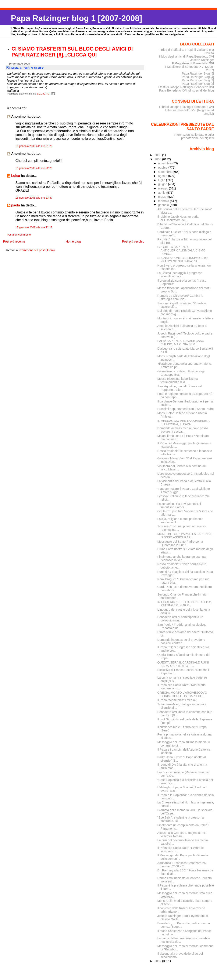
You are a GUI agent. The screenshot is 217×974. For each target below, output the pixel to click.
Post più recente (14, 241)
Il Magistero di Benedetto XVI (193, 63)
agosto (163, 176)
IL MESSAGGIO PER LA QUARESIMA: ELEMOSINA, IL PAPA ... (183, 422)
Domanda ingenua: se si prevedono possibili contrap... (181, 641)
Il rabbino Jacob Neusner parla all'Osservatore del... (178, 218)
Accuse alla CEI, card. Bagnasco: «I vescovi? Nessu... (181, 834)
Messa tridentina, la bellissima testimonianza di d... (177, 380)
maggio (163, 188)
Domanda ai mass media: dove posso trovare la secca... (182, 429)
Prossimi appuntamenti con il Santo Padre (185, 409)
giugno (163, 184)
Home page (73, 241)
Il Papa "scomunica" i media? (177, 700)
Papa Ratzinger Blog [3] (198, 80)
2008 (158, 159)
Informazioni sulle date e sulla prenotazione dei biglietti (194, 136)
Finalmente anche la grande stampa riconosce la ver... (181, 558)
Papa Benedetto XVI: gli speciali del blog (186, 90)
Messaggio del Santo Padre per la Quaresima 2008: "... (180, 543)
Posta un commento (19, 234)
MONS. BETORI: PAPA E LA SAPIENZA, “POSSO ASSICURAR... (185, 535)
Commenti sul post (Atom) (37, 250)
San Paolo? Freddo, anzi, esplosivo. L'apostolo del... (181, 626)
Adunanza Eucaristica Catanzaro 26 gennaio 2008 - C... (181, 864)
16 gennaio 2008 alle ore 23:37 (34, 197)
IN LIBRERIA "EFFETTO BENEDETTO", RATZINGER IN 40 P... (184, 603)
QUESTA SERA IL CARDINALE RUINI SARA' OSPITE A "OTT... (183, 664)
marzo (162, 196)
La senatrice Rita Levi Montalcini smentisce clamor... (179, 505)
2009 (158, 155)
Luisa (15, 176)
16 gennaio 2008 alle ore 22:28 (34, 168)
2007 (158, 961)
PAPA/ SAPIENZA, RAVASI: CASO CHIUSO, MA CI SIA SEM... (180, 342)
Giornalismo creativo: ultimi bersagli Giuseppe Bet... (181, 373)
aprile (162, 192)
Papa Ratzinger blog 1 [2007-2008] (76, 18)
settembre (165, 172)
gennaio (164, 205)
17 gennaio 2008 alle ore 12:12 (34, 227)
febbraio (164, 201)
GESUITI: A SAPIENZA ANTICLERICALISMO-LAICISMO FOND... (181, 250)
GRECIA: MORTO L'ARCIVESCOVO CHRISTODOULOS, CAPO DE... (182, 694)
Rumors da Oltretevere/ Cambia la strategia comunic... (180, 297)
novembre (165, 163)
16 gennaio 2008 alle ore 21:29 (34, 146)
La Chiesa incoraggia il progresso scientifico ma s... (179, 274)
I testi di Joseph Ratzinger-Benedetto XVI (186, 87)
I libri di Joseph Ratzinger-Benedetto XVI (186, 107)
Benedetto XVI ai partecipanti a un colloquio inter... (180, 618)
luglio (162, 180)
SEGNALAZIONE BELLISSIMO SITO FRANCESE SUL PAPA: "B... (182, 259)
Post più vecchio (133, 241)
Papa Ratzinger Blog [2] (198, 83)
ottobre (163, 167)
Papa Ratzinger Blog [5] (198, 73)
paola (15, 205)
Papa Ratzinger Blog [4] (198, 77)
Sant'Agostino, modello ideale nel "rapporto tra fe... (179, 388)
